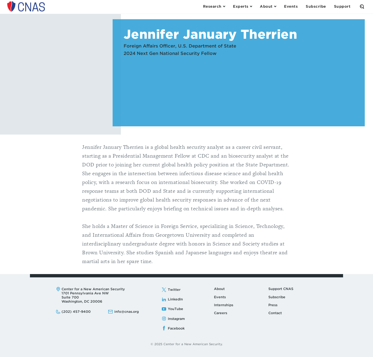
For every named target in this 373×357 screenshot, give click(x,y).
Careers (220, 313)
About (219, 289)
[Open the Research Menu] (214, 6)
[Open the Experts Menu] (242, 6)
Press (272, 305)
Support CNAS (280, 289)
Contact (275, 313)
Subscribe (276, 297)
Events (220, 297)
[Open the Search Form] (362, 6)
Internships (223, 305)
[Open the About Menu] (268, 6)
